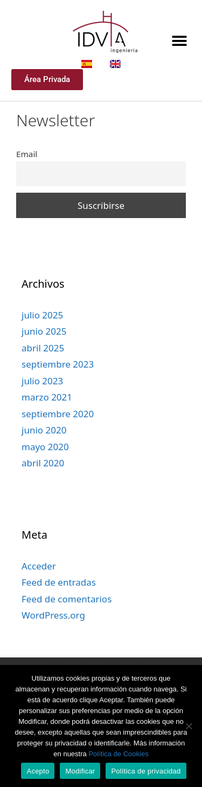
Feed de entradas (59, 600)
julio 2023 (42, 398)
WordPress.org (53, 633)
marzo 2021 (47, 415)
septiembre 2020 (58, 431)
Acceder (39, 584)
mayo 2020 (45, 464)
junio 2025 (44, 349)
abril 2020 (43, 480)
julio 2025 (42, 333)
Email (26, 171)
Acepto (37, 771)
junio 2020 (44, 448)
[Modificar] (188, 726)
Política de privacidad (145, 771)
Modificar (80, 771)
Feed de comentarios (67, 616)
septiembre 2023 (58, 382)
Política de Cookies (118, 754)
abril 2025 (43, 365)
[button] (179, 41)
